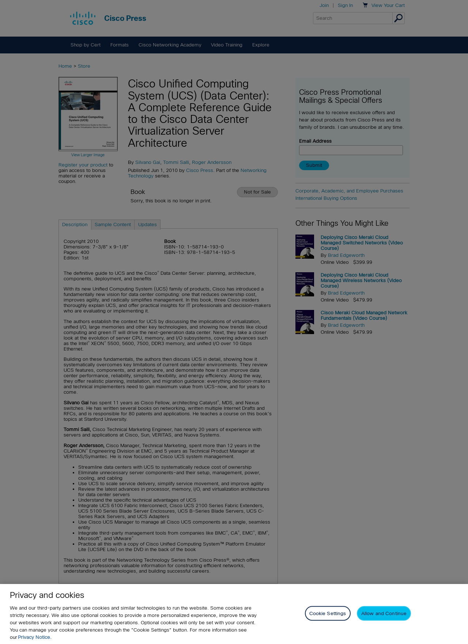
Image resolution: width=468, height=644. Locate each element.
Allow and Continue (384, 613)
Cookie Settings (327, 613)
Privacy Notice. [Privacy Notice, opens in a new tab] (35, 637)
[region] (234, 614)
